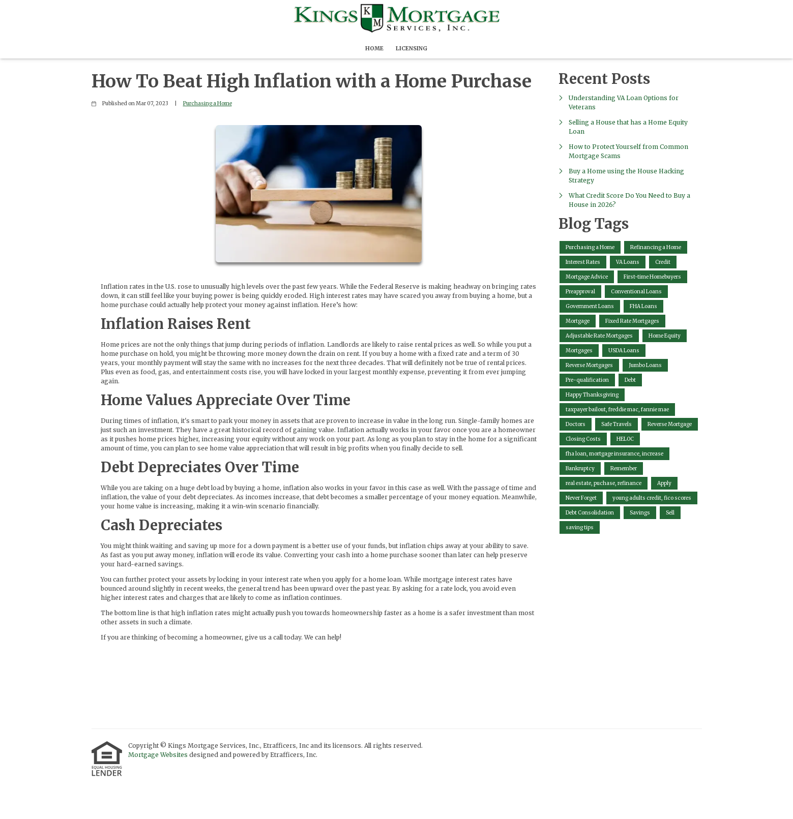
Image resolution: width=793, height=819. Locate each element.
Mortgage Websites (158, 755)
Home (374, 48)
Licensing (411, 48)
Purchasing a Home (207, 103)
